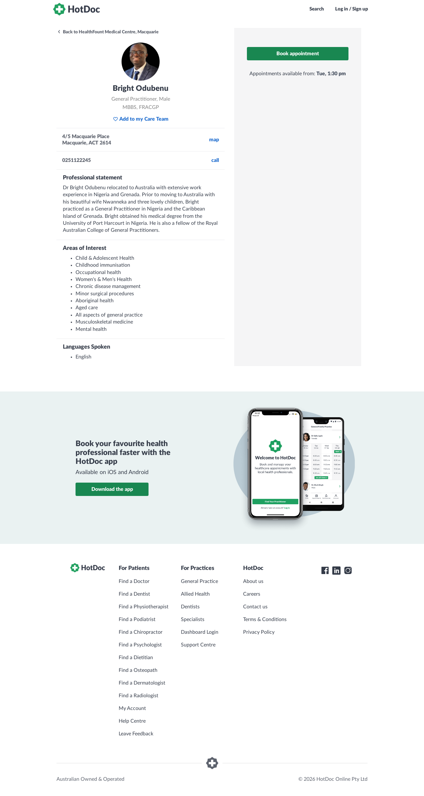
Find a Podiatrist (137, 619)
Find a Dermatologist (142, 683)
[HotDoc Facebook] (325, 570)
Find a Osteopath (138, 670)
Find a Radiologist (138, 695)
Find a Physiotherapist (144, 606)
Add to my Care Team (141, 119)
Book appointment (297, 53)
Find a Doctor (134, 581)
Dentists (190, 606)
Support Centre (198, 644)
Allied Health (195, 594)
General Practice (199, 581)
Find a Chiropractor (140, 632)
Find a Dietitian (136, 657)
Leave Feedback (136, 733)
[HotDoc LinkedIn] (336, 570)
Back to (108, 32)
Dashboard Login (199, 632)
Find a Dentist (134, 594)
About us (253, 581)
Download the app (112, 489)
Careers (251, 594)
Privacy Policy (259, 632)
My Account (132, 708)
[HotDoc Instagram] (348, 570)
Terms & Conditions (265, 619)
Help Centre (132, 721)
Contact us (255, 606)
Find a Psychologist (140, 644)
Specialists (192, 619)
